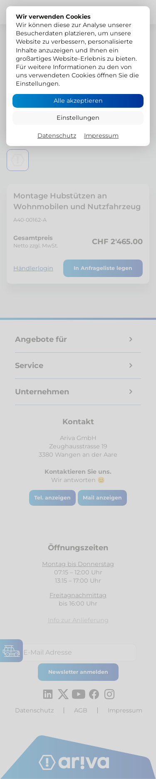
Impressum (101, 135)
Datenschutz (56, 135)
